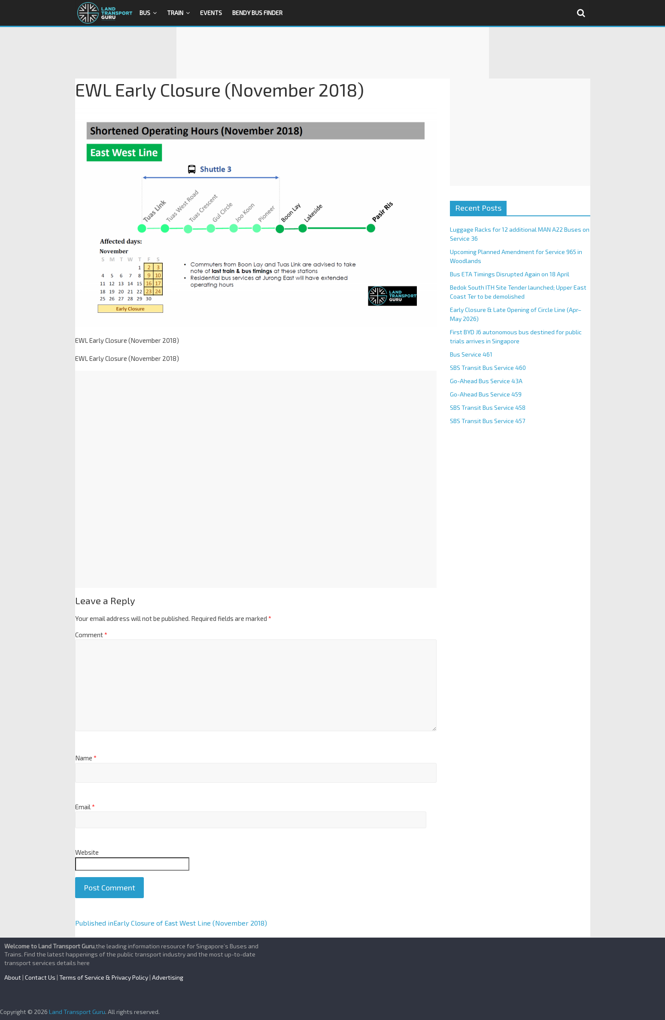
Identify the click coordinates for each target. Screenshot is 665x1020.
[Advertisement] (332, 53)
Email (85, 807)
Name (86, 758)
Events (211, 12)
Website (87, 852)
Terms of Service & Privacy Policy (103, 977)
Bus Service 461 (471, 354)
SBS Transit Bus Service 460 (488, 367)
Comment (91, 635)
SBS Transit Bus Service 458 (487, 407)
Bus (145, 12)
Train (175, 12)
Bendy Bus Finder (257, 12)
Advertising (167, 977)
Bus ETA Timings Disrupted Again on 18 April (509, 274)
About (12, 977)
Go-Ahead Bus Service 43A (486, 380)
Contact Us (40, 977)
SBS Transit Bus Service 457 (487, 420)
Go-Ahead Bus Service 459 (486, 394)
